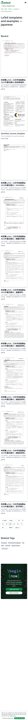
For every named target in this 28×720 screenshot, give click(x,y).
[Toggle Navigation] (25, 2)
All (6, 9)
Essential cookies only (7, 718)
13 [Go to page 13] (6, 524)
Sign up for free (14, 589)
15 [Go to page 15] (14, 524)
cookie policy (13, 716)
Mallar (10, 9)
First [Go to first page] (4, 520)
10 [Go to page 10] (19, 520)
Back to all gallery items (8, 6)
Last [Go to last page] (17, 527)
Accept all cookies (19, 718)
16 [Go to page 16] (17, 524)
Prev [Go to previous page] (10, 520)
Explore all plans (14, 593)
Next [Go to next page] (11, 527)
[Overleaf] (5, 2)
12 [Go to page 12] (2, 524)
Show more (5, 548)
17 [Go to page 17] (21, 524)
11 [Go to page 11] (22, 520)
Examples (16, 9)
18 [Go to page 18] (2, 527)
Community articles (6, 11)
